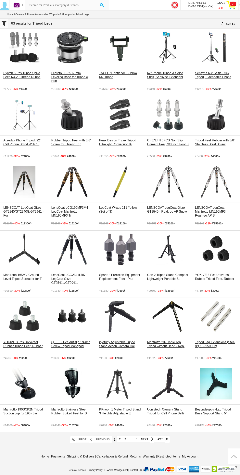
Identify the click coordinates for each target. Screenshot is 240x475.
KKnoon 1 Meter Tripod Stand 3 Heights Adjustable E (120, 411)
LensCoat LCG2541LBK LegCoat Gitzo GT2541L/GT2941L (68, 278)
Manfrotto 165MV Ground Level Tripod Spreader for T (22, 276)
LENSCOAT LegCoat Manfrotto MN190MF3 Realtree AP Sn (210, 211)
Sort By (228, 24)
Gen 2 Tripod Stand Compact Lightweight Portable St (167, 276)
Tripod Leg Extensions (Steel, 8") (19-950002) (215, 344)
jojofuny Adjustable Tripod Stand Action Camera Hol (117, 344)
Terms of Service (77, 470)
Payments (58, 456)
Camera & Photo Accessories (31, 14)
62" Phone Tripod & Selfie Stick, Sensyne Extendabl (165, 75)
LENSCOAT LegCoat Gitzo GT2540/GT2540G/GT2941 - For (23, 211)
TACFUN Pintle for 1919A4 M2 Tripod (118, 75)
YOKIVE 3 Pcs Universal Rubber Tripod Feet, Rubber (214, 276)
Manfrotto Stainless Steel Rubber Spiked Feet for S (69, 411)
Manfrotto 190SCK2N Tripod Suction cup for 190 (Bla (23, 411)
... (131, 439)
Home (10, 14)
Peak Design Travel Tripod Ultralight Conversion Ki (117, 142)
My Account (190, 456)
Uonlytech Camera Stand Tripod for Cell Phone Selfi (165, 411)
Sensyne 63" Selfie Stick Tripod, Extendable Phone (213, 75)
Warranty (149, 456)
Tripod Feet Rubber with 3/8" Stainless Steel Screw (215, 142)
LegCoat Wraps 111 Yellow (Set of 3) (118, 209)
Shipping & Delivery (81, 456)
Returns (135, 456)
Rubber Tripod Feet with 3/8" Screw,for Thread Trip (71, 142)
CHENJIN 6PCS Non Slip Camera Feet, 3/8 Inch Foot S (168, 142)
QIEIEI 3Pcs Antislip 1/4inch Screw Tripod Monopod (70, 344)
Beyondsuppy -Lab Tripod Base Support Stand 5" (213, 411)
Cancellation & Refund (112, 456)
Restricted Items (168, 456)
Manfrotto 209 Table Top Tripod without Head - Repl (165, 344)
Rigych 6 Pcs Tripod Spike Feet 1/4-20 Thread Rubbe (21, 75)
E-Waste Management (116, 470)
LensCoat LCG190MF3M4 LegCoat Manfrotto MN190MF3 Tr (69, 211)
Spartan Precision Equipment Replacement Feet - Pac (119, 276)
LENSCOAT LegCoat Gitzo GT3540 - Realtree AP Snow (167, 209)
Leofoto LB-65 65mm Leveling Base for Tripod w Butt (69, 77)
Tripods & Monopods (62, 14)
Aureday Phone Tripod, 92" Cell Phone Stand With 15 (22, 142)
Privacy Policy (95, 470)
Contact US (136, 470)
